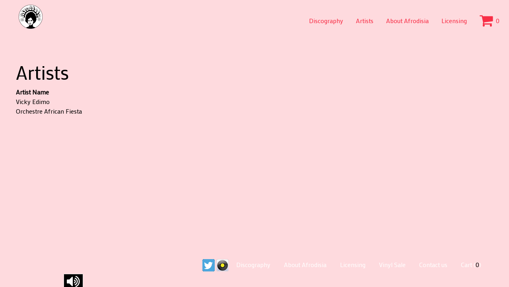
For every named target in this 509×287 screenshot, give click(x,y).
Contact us (433, 264)
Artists (364, 20)
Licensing (454, 20)
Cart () (471, 264)
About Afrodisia (407, 20)
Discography (326, 20)
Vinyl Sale (392, 264)
